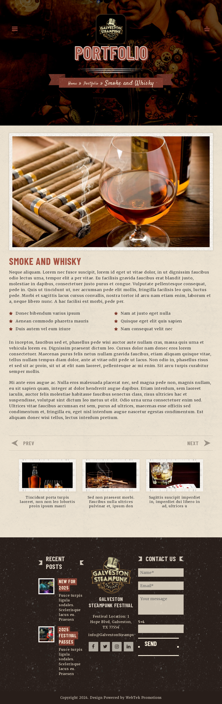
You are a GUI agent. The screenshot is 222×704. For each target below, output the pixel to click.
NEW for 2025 (68, 584)
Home (79, 79)
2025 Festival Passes (68, 635)
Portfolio (104, 79)
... (76, 619)
